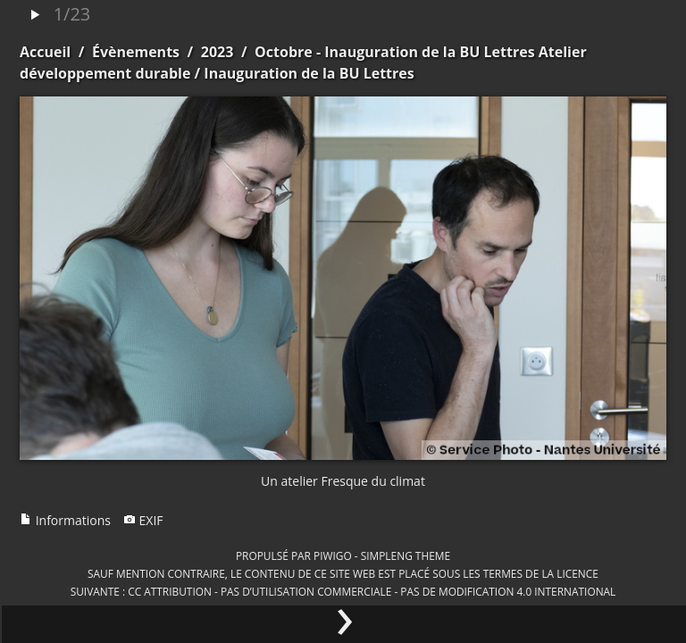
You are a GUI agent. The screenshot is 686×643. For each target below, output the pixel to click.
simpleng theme (405, 555)
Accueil (45, 52)
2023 (217, 52)
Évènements (136, 52)
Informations (65, 520)
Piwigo (333, 555)
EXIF (143, 520)
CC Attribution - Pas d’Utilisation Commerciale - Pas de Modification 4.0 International (371, 591)
